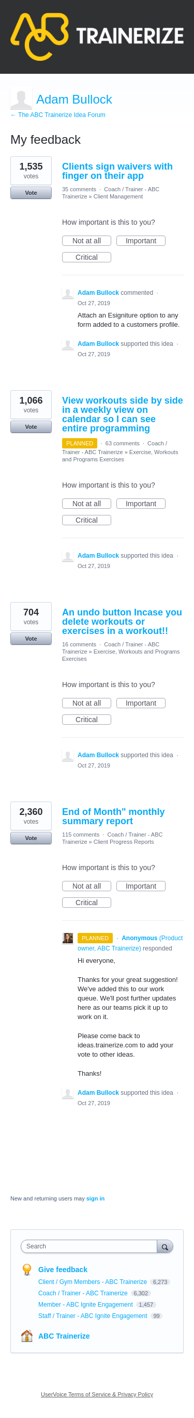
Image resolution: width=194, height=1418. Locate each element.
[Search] (165, 1246)
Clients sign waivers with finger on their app (117, 171)
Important (146, 241)
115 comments (80, 834)
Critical (93, 257)
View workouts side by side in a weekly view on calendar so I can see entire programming (122, 414)
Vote (31, 193)
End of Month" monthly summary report (113, 816)
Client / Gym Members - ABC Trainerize (93, 1282)
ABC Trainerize (64, 1336)
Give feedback (62, 1269)
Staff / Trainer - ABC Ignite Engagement (93, 1316)
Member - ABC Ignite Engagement (86, 1304)
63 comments (123, 443)
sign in (95, 1198)
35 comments (79, 189)
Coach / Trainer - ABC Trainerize (83, 1293)
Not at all (91, 241)
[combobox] (91, 1246)
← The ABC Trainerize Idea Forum (58, 115)
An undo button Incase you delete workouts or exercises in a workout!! (122, 621)
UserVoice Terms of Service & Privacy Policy (97, 1394)
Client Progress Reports (124, 842)
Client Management (118, 196)
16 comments (79, 644)
